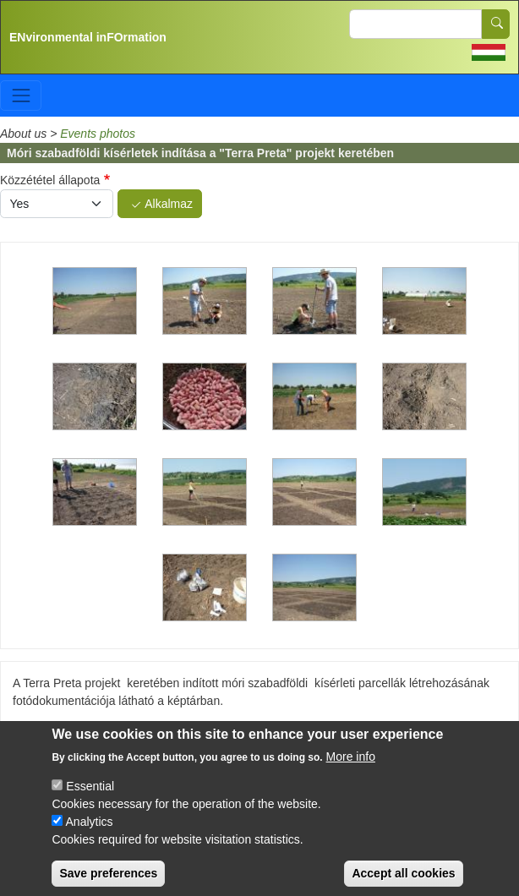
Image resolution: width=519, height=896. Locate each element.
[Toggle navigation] (20, 95)
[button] (94, 301)
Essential (90, 797)
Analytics (89, 832)
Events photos (97, 133)
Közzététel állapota (50, 180)
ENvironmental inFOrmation (88, 37)
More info (350, 767)
